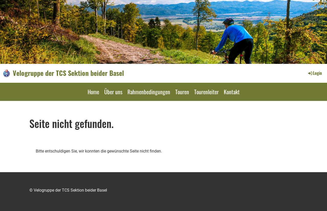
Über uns (113, 92)
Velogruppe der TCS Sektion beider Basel (68, 73)
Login (314, 73)
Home (93, 92)
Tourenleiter (206, 92)
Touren (182, 92)
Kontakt (232, 92)
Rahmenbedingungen (148, 92)
